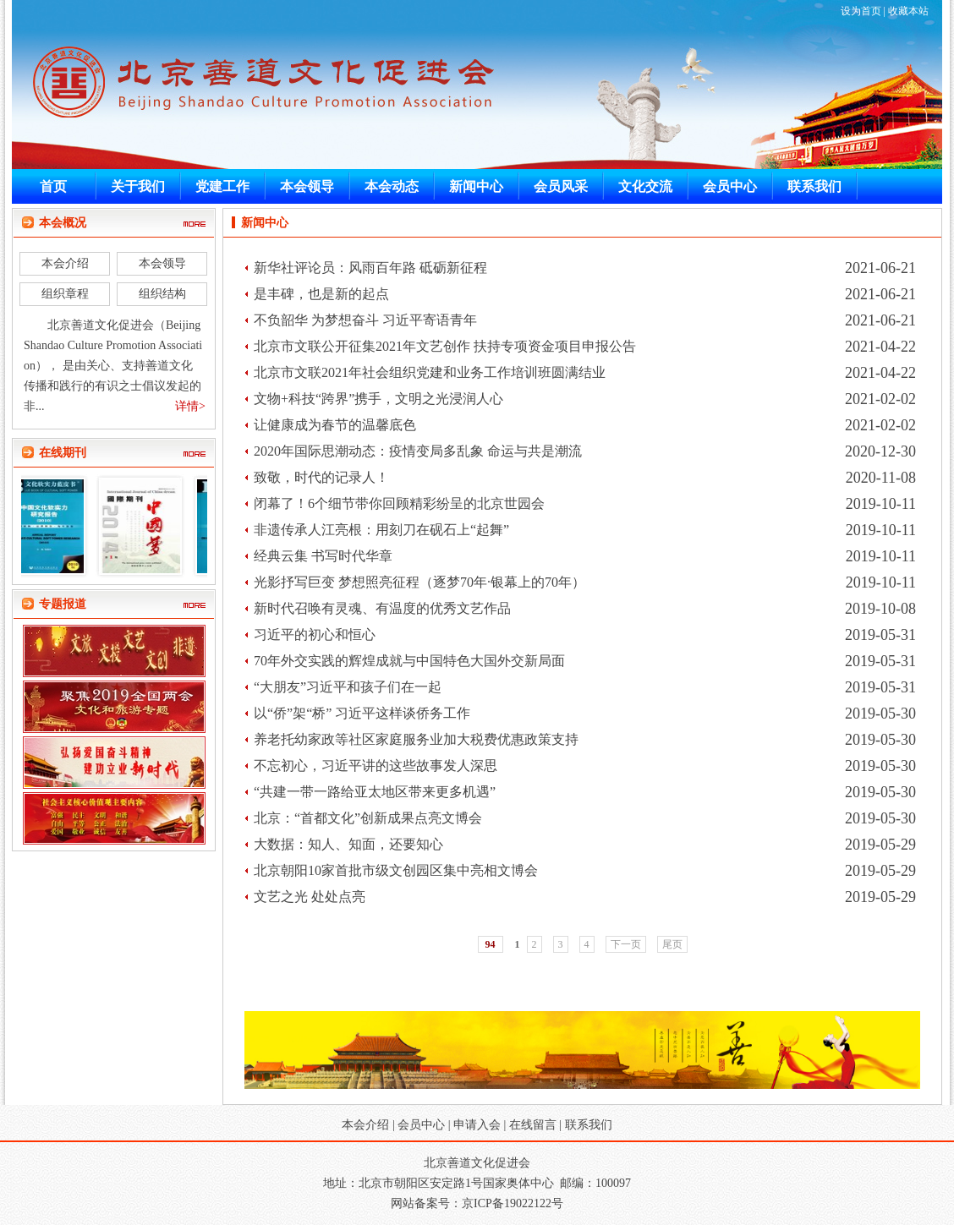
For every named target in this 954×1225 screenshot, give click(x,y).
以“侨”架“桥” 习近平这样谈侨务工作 (362, 713)
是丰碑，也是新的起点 (321, 294)
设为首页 (861, 11)
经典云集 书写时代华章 (323, 556)
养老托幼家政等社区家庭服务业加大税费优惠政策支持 (416, 739)
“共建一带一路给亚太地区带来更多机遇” (375, 792)
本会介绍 (65, 263)
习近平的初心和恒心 (315, 634)
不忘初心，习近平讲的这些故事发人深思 (375, 765)
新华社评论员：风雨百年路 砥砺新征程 (370, 267)
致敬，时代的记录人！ (321, 477)
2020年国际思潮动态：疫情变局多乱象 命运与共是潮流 (418, 451)
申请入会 (477, 1124)
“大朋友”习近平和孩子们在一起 (347, 687)
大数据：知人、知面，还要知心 (348, 844)
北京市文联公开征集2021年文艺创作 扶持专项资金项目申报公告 (445, 346)
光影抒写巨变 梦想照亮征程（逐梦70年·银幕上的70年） (419, 582)
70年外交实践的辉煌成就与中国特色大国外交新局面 (409, 661)
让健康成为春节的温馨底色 (335, 425)
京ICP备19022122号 (512, 1203)
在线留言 (532, 1124)
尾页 (672, 944)
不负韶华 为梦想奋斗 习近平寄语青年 (365, 320)
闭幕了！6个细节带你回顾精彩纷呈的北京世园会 (399, 503)
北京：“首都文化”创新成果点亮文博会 (368, 818)
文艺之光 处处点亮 (309, 896)
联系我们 (588, 1124)
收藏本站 (908, 11)
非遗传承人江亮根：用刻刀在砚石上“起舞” (381, 529)
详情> (190, 406)
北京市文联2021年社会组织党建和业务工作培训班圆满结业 (430, 372)
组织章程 (65, 293)
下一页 (626, 944)
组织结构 (162, 293)
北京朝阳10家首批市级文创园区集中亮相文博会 (396, 870)
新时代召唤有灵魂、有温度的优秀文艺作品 (382, 608)
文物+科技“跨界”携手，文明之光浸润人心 (378, 398)
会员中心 (421, 1124)
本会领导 (162, 263)
